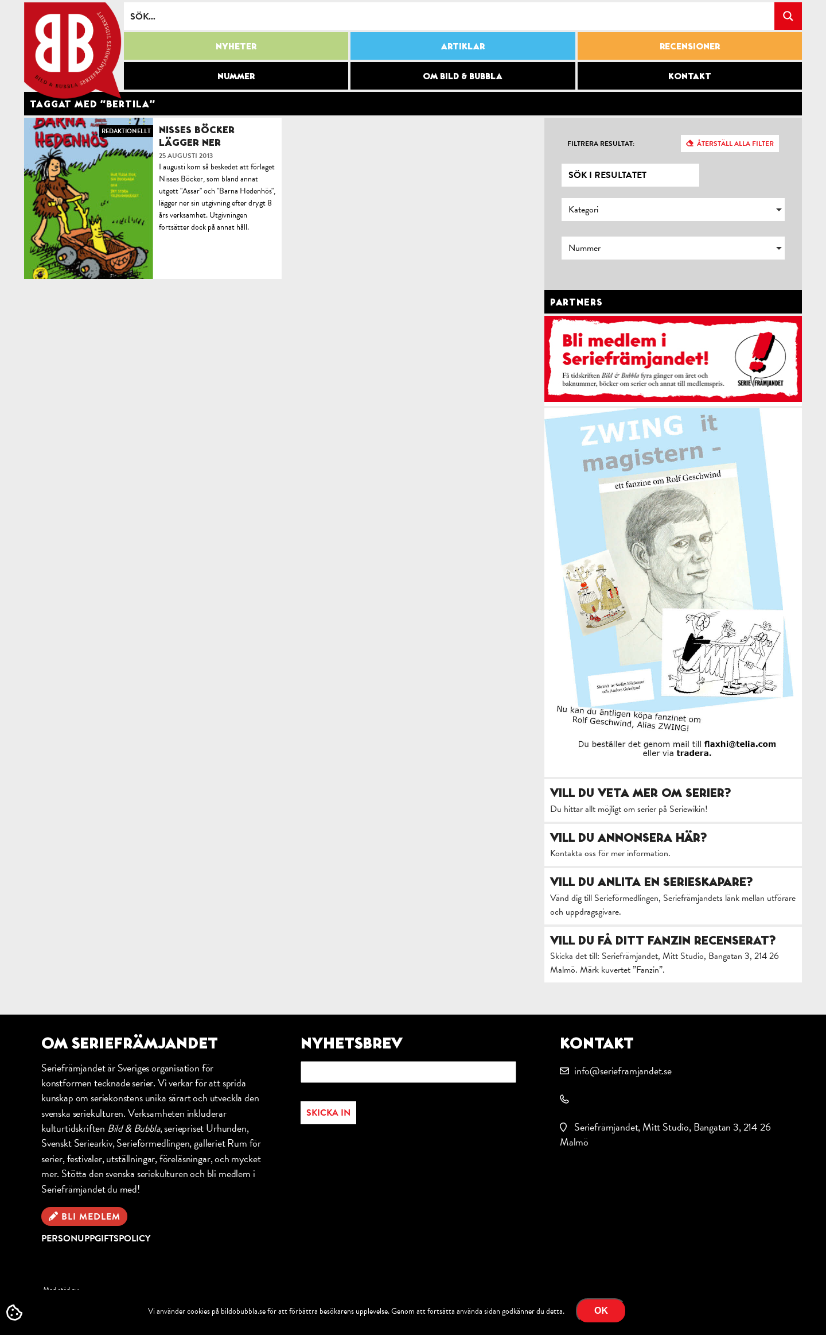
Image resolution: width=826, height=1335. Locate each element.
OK (601, 1310)
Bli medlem (90, 1217)
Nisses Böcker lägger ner (197, 135)
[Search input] (449, 16)
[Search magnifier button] (788, 16)
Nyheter (236, 46)
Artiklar (463, 46)
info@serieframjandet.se (623, 1070)
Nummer (236, 76)
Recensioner (690, 46)
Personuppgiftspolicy (95, 1238)
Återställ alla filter (735, 143)
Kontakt (689, 76)
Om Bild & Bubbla (462, 76)
